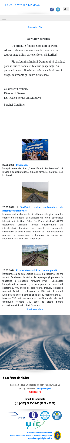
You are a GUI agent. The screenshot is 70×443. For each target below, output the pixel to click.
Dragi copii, (22, 165)
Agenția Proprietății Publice (40, 438)
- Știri (34, 27)
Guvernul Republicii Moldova (39, 433)
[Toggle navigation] (4, 18)
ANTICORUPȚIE (35, 392)
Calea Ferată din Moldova (22, 5)
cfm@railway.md (44, 389)
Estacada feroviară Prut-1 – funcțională (36, 270)
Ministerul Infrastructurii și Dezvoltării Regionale (31, 435)
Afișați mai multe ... (35, 309)
